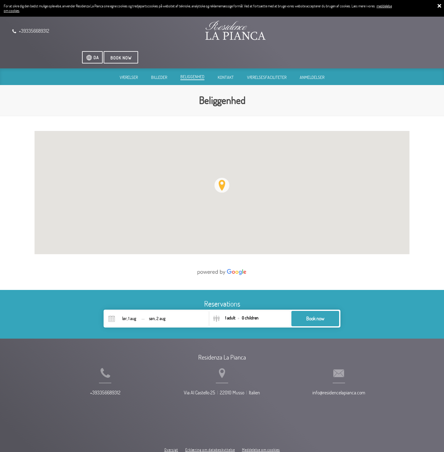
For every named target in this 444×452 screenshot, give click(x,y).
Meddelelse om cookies (261, 423)
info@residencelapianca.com (354, 382)
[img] (222, 171)
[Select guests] (235, 297)
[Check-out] (157, 297)
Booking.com (231, 436)
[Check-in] (124, 297)
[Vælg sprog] (382, 32)
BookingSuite (182, 436)
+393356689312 (89, 382)
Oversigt (171, 423)
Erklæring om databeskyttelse (210, 423)
